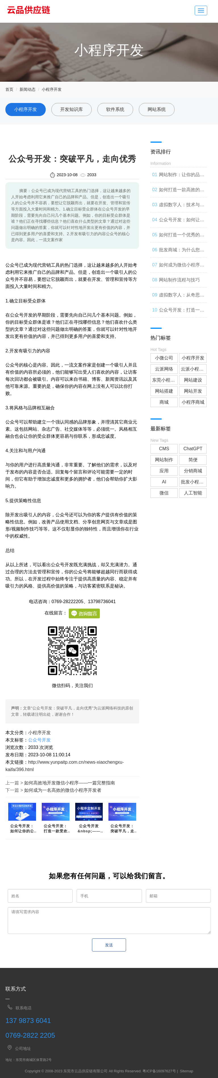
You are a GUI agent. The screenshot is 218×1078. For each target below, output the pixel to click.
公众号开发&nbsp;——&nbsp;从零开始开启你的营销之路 (89, 828)
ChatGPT (192, 448)
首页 (9, 89)
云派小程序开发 (193, 369)
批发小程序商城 (193, 481)
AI (164, 481)
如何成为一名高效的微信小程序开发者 (62, 790)
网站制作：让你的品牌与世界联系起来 (181, 177)
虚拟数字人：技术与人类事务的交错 (181, 207)
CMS (164, 448)
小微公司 (164, 357)
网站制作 (164, 459)
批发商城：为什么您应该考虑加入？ (181, 252)
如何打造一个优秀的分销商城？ (181, 237)
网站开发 (193, 391)
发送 (109, 945)
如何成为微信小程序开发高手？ (181, 267)
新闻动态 (27, 89)
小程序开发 (52, 89)
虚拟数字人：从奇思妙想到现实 (181, 297)
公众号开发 (39, 740)
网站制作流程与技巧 (179, 279)
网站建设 (193, 380)
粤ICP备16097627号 (159, 1071)
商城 (164, 402)
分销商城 (193, 470)
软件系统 (115, 109)
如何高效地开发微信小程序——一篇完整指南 (69, 782)
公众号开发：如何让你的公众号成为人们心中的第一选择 (22, 828)
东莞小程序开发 (165, 380)
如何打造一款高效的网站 (181, 192)
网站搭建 (164, 391)
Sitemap (186, 1071)
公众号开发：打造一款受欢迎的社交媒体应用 (56, 828)
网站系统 (157, 109)
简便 (193, 459)
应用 (164, 470)
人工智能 (193, 492)
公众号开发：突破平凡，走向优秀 (122, 828)
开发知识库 (71, 109)
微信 (164, 492)
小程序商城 (193, 402)
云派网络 (164, 369)
